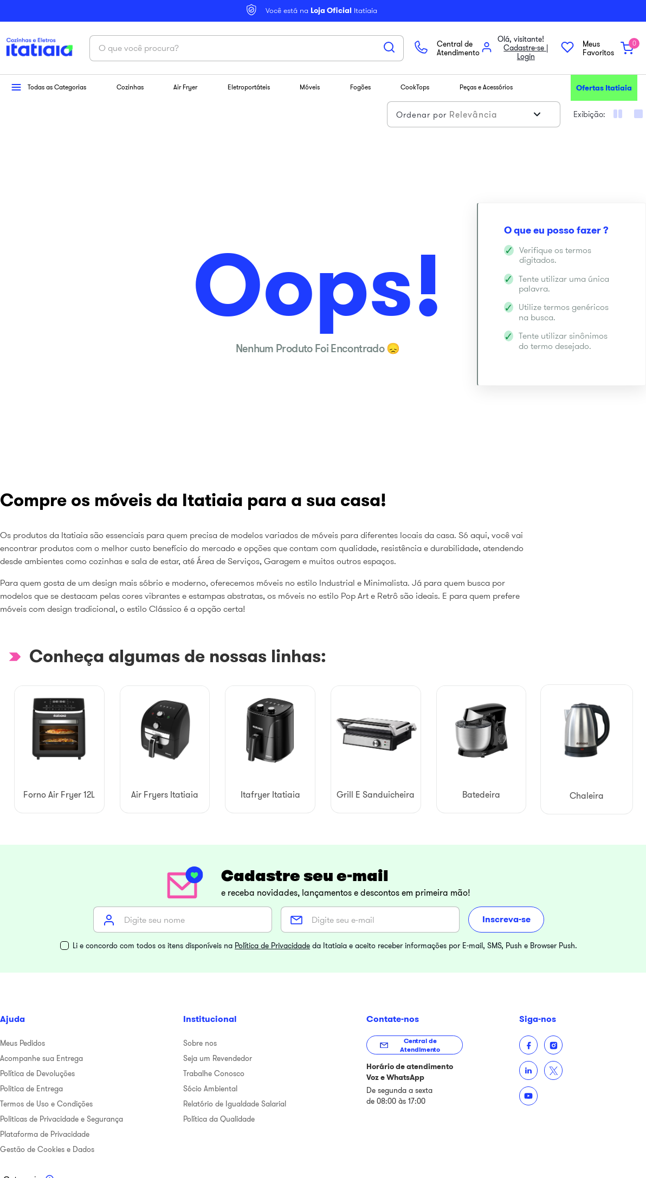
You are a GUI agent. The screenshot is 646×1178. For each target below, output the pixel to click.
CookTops (414, 78)
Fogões (360, 78)
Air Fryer (185, 78)
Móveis (310, 78)
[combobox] (178, 44)
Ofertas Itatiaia (604, 79)
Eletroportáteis (249, 78)
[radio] (638, 105)
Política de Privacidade (272, 937)
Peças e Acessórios (486, 78)
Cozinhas (130, 78)
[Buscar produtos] (320, 42)
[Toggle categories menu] (28, 1171)
